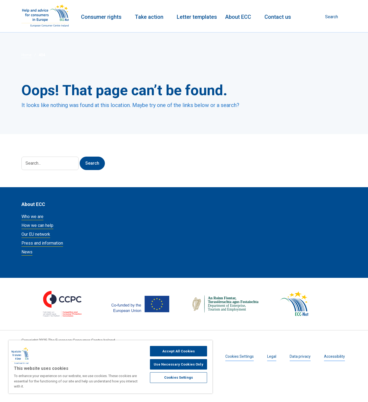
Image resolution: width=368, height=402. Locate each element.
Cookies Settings (239, 356)
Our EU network (35, 234)
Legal (271, 356)
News (26, 252)
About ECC (238, 17)
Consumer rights (101, 17)
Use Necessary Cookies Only (178, 364)
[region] (110, 366)
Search (331, 16)
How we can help (37, 225)
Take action (149, 17)
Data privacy (300, 356)
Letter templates (197, 17)
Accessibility (334, 356)
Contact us (277, 17)
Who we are (32, 216)
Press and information (42, 243)
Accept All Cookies (178, 351)
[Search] (50, 163)
